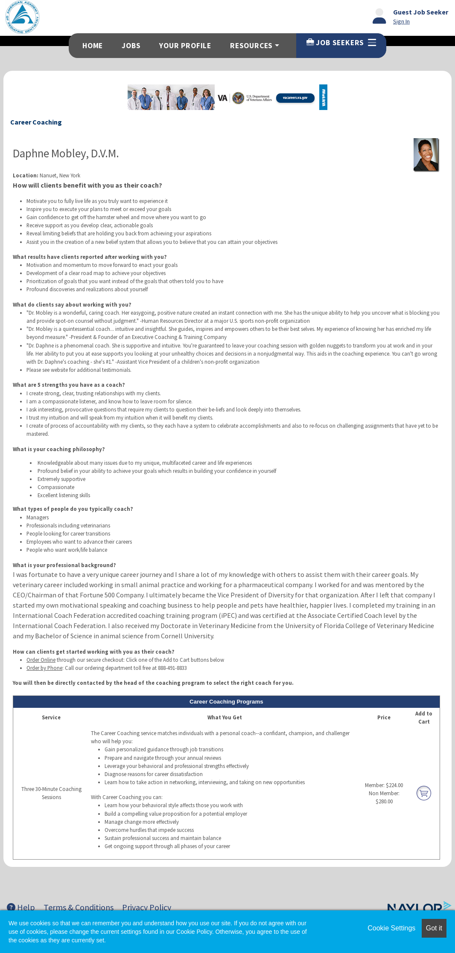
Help (21, 907)
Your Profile (185, 45)
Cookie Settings (391, 928)
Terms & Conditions (79, 907)
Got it (434, 928)
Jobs (131, 45)
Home (92, 45)
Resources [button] (251, 45)
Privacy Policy (146, 907)
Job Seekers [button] (341, 42)
